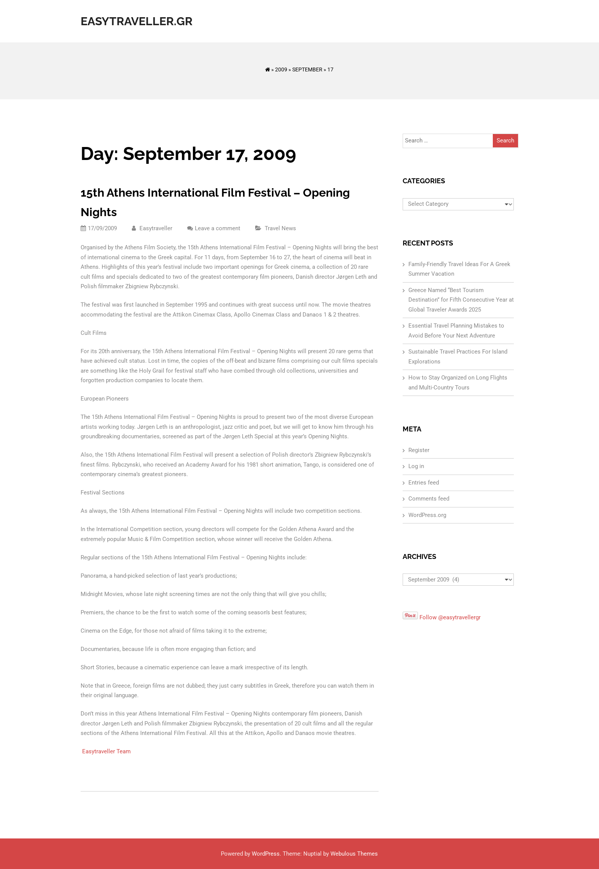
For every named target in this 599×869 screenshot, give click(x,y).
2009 (281, 69)
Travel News (280, 228)
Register (418, 450)
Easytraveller (152, 228)
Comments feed (428, 498)
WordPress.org (427, 515)
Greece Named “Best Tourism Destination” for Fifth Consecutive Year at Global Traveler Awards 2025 (461, 300)
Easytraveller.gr (137, 21)
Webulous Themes (354, 853)
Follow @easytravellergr (450, 617)
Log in (416, 466)
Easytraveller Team (106, 751)
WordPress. (266, 853)
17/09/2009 (99, 228)
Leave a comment (217, 228)
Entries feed (423, 482)
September (307, 69)
